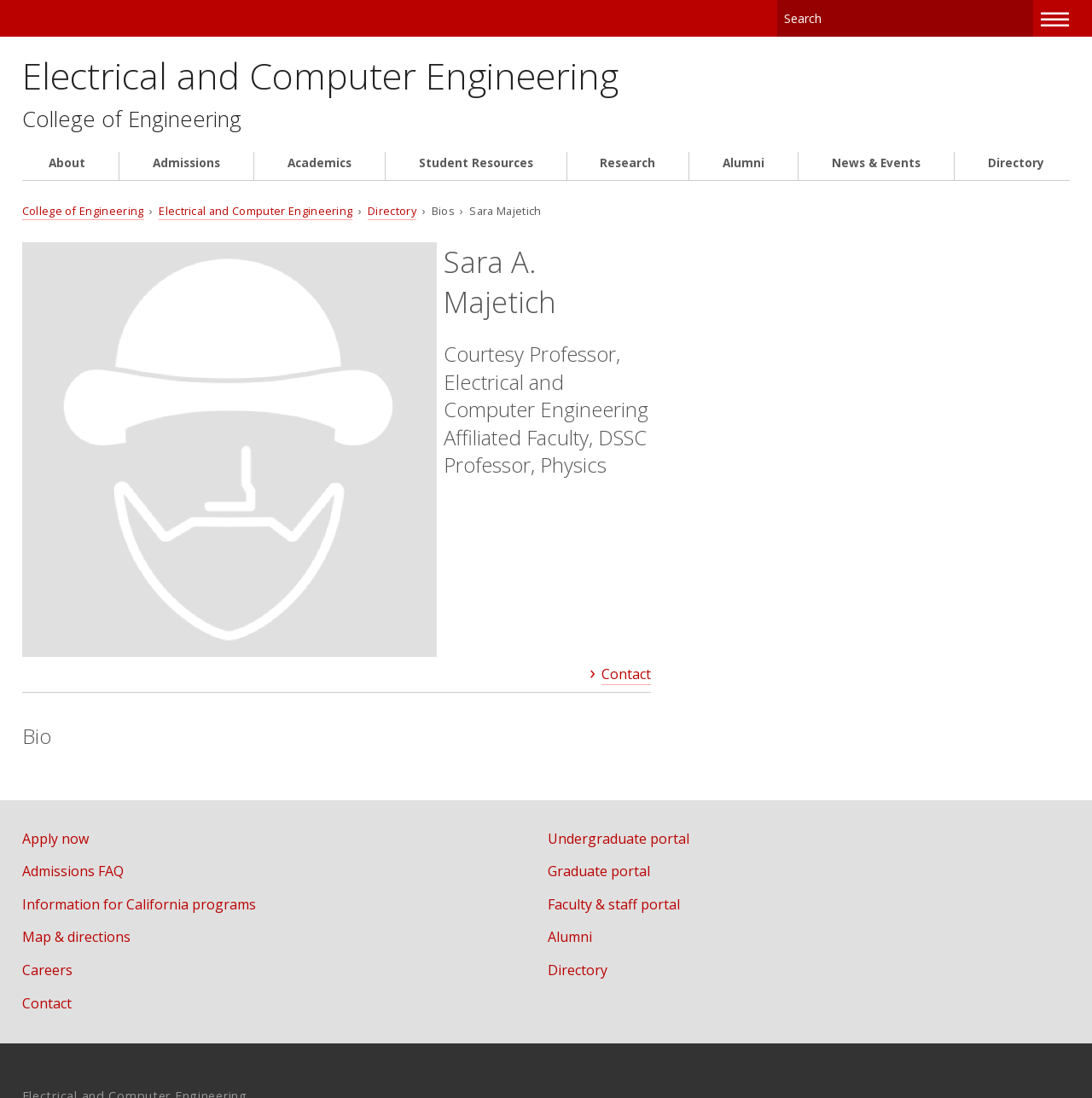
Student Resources (476, 172)
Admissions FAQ (73, 686)
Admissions (186, 172)
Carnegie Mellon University (153, 18)
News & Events (876, 172)
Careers (47, 785)
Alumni (743, 172)
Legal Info (53, 1024)
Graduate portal (618, 686)
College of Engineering (137, 128)
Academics (319, 172)
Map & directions (76, 751)
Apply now (55, 653)
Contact (626, 488)
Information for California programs (139, 719)
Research (627, 172)
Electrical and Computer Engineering (370, 79)
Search (1021, 16)
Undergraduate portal (638, 653)
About (67, 172)
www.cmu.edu (154, 1024)
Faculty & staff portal (633, 719)
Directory (1016, 172)
